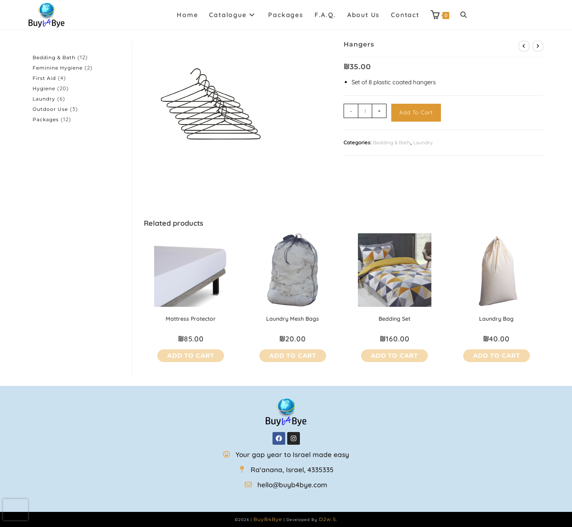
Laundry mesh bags (292, 318)
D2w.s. (328, 519)
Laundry (423, 142)
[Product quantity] (365, 111)
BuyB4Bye (267, 519)
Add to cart (416, 112)
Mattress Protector (191, 318)
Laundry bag (496, 318)
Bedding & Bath (391, 142)
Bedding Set (394, 318)
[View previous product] (523, 46)
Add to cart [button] (190, 355)
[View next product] (537, 46)
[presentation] (15, 509)
